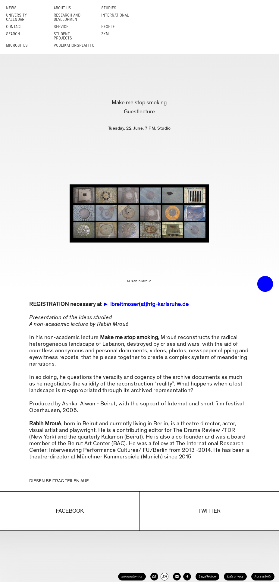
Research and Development (67, 17)
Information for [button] (132, 576)
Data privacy (235, 576)
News (11, 8)
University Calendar (16, 17)
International (115, 15)
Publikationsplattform (77, 45)
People (108, 26)
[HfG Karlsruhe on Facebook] (187, 576)
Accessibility (263, 576)
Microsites (17, 45)
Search (13, 33)
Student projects (63, 36)
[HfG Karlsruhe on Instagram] (177, 576)
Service (61, 26)
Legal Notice (207, 576)
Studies (108, 8)
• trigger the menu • (265, 284)
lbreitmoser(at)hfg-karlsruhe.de (149, 304)
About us (62, 8)
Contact (14, 26)
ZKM (105, 33)
